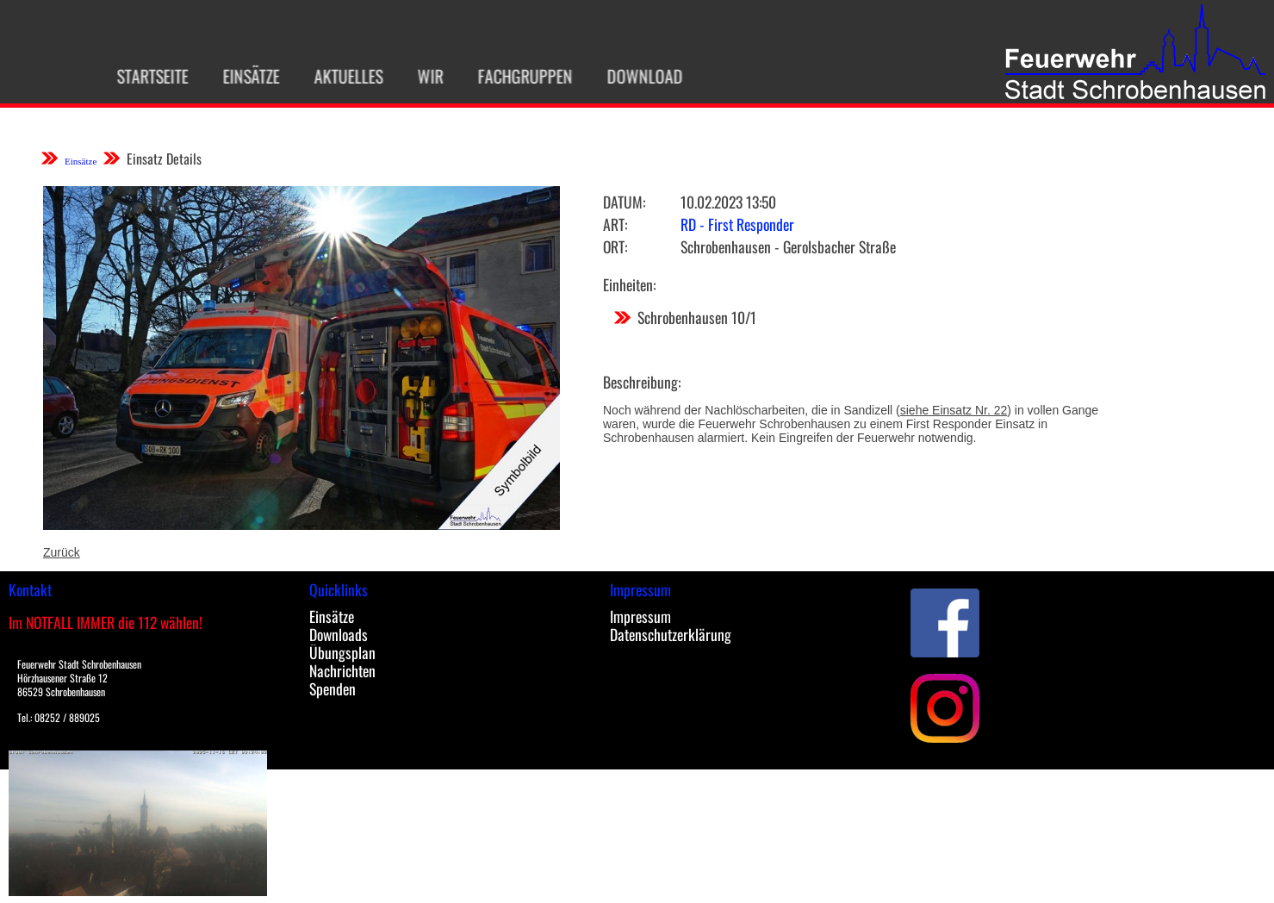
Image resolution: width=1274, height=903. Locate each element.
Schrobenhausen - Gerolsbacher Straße (788, 246)
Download (639, 76)
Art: (615, 224)
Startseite (147, 76)
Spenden (332, 688)
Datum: (624, 201)
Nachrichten (342, 670)
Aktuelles (342, 76)
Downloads (338, 634)
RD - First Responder (737, 224)
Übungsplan (342, 652)
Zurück (61, 552)
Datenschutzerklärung (670, 634)
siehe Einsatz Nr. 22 (954, 410)
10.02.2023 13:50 (728, 201)
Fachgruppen (519, 76)
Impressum (640, 616)
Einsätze (245, 76)
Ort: (615, 246)
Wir (425, 76)
